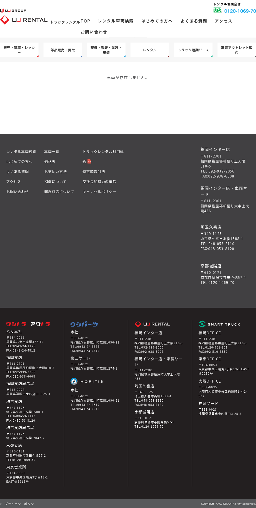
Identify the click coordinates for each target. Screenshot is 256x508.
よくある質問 (193, 21)
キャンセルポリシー (99, 191)
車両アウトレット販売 (236, 50)
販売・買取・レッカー (19, 50)
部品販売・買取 (62, 50)
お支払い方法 (55, 171)
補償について (55, 181)
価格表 (50, 161)
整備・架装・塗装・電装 (106, 50)
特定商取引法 (93, 171)
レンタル (150, 50)
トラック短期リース (193, 50)
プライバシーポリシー (21, 503)
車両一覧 (51, 151)
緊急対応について (59, 191)
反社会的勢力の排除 (99, 181)
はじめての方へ (157, 21)
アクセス (223, 21)
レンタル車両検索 (21, 151)
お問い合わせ (94, 32)
